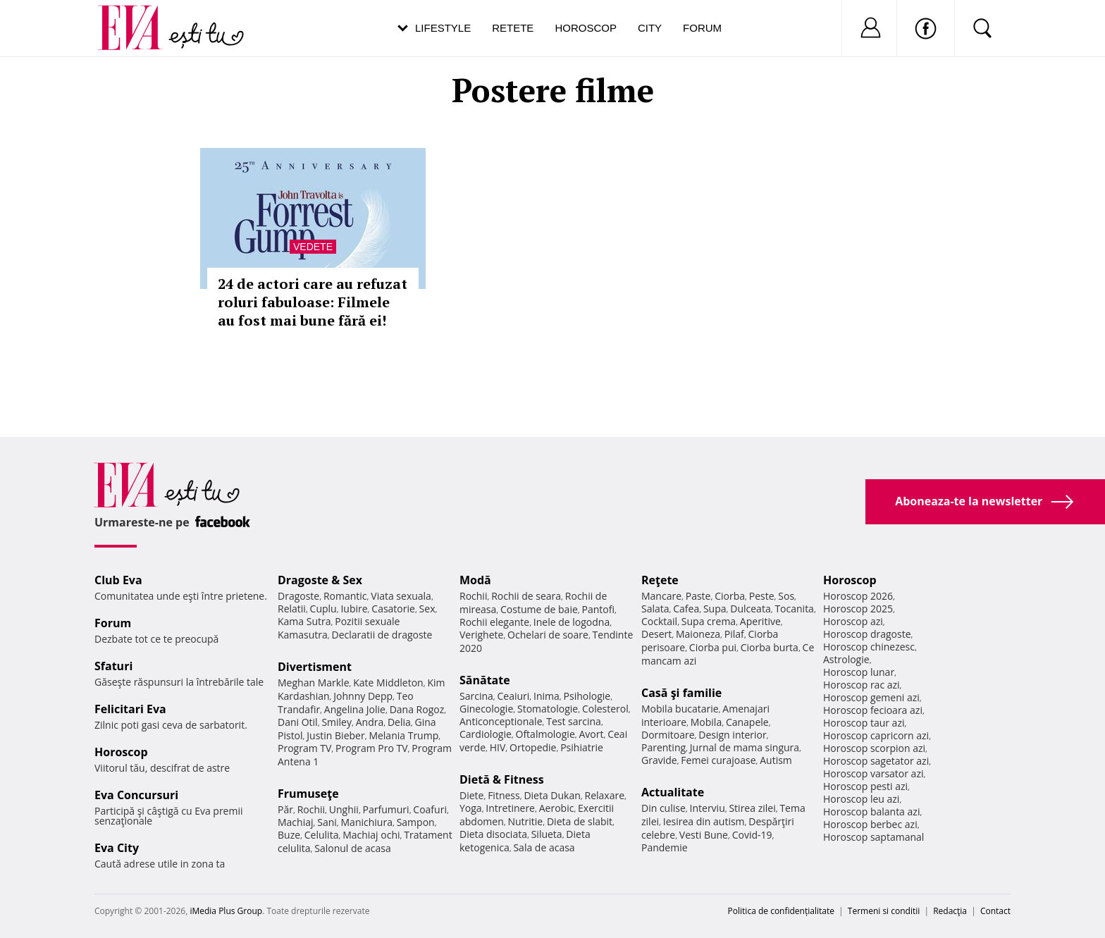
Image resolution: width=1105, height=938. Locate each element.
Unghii (344, 809)
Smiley (336, 722)
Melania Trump (403, 735)
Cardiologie (485, 734)
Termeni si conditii (884, 911)
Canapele (747, 722)
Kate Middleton (388, 682)
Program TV (304, 748)
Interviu (707, 808)
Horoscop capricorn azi (876, 735)
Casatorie (393, 608)
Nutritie (525, 821)
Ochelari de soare (547, 634)
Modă (475, 580)
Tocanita (794, 608)
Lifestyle (443, 28)
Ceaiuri (514, 696)
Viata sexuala (401, 596)
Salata (655, 608)
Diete (471, 795)
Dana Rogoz (417, 709)
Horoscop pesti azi (865, 786)
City (650, 28)
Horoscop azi (853, 621)
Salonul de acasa (352, 848)
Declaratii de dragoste (382, 634)
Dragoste (298, 596)
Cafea (686, 608)
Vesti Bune (703, 834)
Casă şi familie (681, 693)
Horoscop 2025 (858, 608)
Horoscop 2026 (858, 596)
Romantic (345, 596)
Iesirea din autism (704, 821)
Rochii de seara (526, 596)
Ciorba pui (712, 647)
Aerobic (556, 808)
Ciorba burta (769, 647)
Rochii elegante (494, 622)
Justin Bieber (335, 735)
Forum (702, 28)
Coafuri (430, 809)
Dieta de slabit (579, 821)
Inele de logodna (571, 622)
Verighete (481, 634)
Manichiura (367, 822)
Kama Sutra (304, 621)
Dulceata (750, 608)
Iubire (353, 608)
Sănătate (484, 680)
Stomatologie (547, 708)
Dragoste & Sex (320, 580)
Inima (546, 696)
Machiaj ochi (371, 834)
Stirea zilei (752, 808)
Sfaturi (113, 666)
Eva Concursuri (136, 795)
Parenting (663, 747)
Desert (656, 634)
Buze (289, 834)
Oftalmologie (545, 734)
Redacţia (950, 911)
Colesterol (605, 708)
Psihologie (587, 696)
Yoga (470, 808)
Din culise (663, 808)
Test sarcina (573, 721)
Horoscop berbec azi (870, 824)
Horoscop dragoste (867, 634)
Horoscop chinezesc (869, 646)
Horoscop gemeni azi (871, 697)
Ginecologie (486, 708)
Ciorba (730, 596)
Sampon (416, 822)
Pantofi (598, 609)
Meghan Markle (314, 682)
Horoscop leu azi (861, 799)
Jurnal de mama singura (744, 747)
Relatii (292, 608)
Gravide (659, 760)
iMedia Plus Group (226, 911)
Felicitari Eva (130, 709)
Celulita (321, 834)
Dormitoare (668, 734)
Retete (512, 28)
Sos (786, 596)
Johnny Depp (363, 696)
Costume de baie (539, 609)
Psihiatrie (581, 747)
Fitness (504, 795)
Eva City (116, 848)
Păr (285, 809)
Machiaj (296, 822)
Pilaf (734, 634)
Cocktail (659, 621)
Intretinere (510, 808)
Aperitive (760, 621)
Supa (715, 608)
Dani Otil (298, 722)
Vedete (313, 246)
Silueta (546, 834)
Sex (427, 608)
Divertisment (315, 666)
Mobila (706, 722)
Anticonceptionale (501, 721)
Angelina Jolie (354, 709)
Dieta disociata (493, 834)
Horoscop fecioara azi (872, 710)
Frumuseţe (308, 793)
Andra (370, 722)
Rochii (311, 809)
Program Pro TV (371, 748)
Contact (995, 911)
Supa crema (708, 621)
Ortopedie (533, 747)
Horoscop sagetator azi (876, 760)
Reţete (660, 580)
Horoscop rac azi (861, 684)
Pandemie (664, 847)
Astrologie (846, 659)
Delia (399, 722)
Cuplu (323, 608)
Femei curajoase (718, 760)
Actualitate (672, 792)
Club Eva (118, 580)
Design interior (732, 734)
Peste (761, 596)
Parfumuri (386, 809)
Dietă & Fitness (501, 779)
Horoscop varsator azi (873, 773)
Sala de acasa (543, 847)
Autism (776, 760)
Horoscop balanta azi (871, 811)
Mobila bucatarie (680, 708)
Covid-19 (752, 834)
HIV (498, 747)
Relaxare (605, 795)
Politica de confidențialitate (781, 911)
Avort (591, 734)
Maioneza (698, 634)
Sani (327, 822)
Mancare (661, 596)
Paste (698, 596)
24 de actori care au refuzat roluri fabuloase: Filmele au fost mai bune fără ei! (312, 302)
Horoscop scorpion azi (874, 748)
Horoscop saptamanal (873, 837)
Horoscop (586, 28)
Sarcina (476, 696)
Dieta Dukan (552, 795)
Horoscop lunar (858, 672)
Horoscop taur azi (863, 722)
